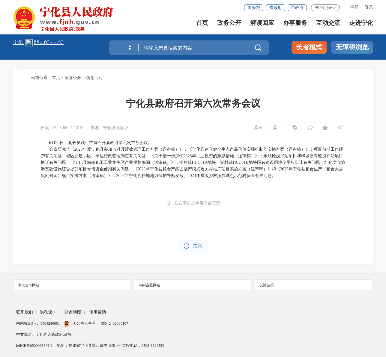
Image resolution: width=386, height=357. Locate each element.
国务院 (253, 7)
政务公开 (229, 24)
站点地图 (72, 312)
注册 (354, 7)
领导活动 (94, 77)
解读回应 (262, 24)
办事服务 (295, 24)
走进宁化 (361, 24)
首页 (202, 24)
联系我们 (24, 312)
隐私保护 (48, 312)
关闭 (193, 246)
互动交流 (328, 24)
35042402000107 (114, 323)
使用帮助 (97, 312)
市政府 (297, 7)
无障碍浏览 (352, 47)
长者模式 (309, 47)
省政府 (275, 7)
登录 (369, 7)
